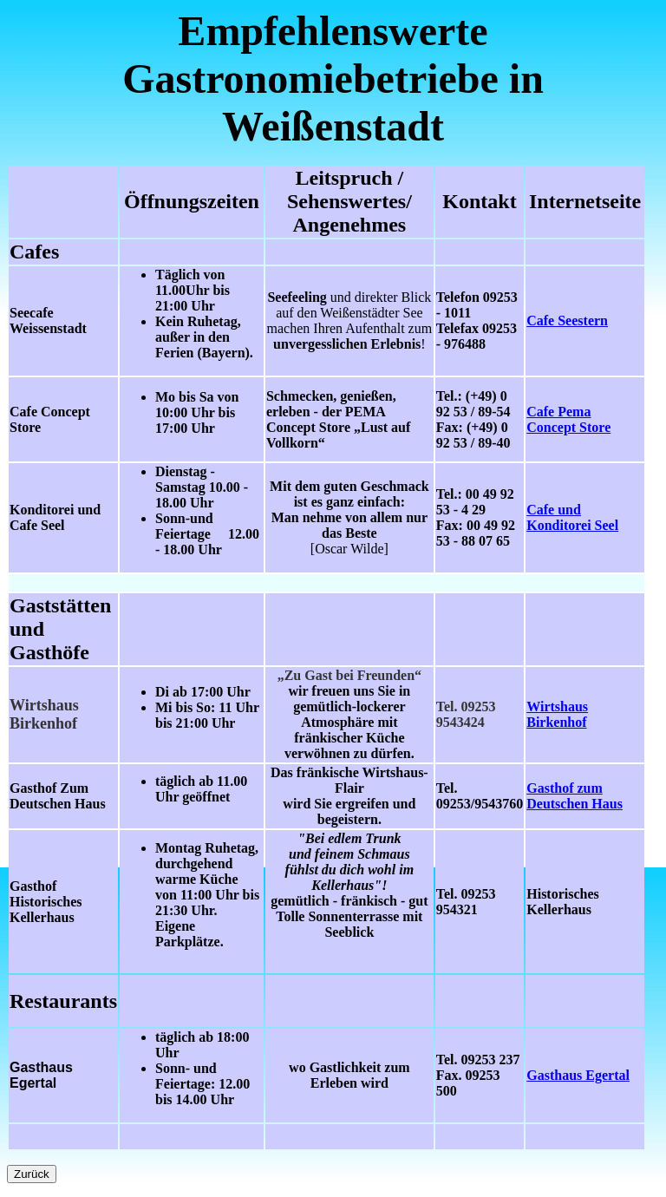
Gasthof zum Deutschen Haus (574, 796)
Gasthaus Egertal (578, 1075)
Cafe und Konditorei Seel (572, 517)
